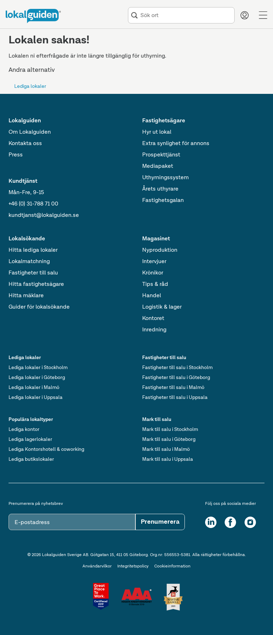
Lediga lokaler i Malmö (34, 387)
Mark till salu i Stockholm (170, 429)
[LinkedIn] (210, 522)
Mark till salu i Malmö (166, 449)
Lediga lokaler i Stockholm (38, 367)
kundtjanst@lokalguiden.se (44, 215)
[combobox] (185, 15)
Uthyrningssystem (165, 178)
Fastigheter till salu (33, 273)
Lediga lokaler (30, 86)
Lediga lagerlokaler (30, 439)
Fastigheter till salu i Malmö (173, 387)
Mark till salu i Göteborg (169, 439)
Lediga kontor (24, 429)
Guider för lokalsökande (39, 307)
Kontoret (153, 318)
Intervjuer (154, 262)
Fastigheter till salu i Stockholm (177, 367)
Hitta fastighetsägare (36, 284)
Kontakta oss (25, 143)
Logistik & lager (162, 307)
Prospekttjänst (161, 155)
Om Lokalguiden (30, 132)
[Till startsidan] (33, 16)
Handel (151, 296)
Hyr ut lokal (156, 132)
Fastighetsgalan (163, 200)
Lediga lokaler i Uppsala (36, 397)
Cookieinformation (172, 566)
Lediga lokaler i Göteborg (37, 377)
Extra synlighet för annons (175, 143)
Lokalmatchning (29, 262)
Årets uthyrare (160, 189)
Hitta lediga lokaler (33, 250)
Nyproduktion (159, 250)
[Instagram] (250, 522)
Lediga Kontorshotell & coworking (46, 449)
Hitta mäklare (26, 296)
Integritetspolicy (133, 566)
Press (16, 155)
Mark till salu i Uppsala (167, 459)
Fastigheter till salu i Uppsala (175, 397)
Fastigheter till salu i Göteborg (176, 377)
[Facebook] (230, 522)
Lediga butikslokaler (31, 459)
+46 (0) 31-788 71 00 (33, 204)
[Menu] (263, 15)
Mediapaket (157, 166)
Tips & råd (155, 284)
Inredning (154, 330)
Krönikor (152, 273)
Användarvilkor (97, 566)
